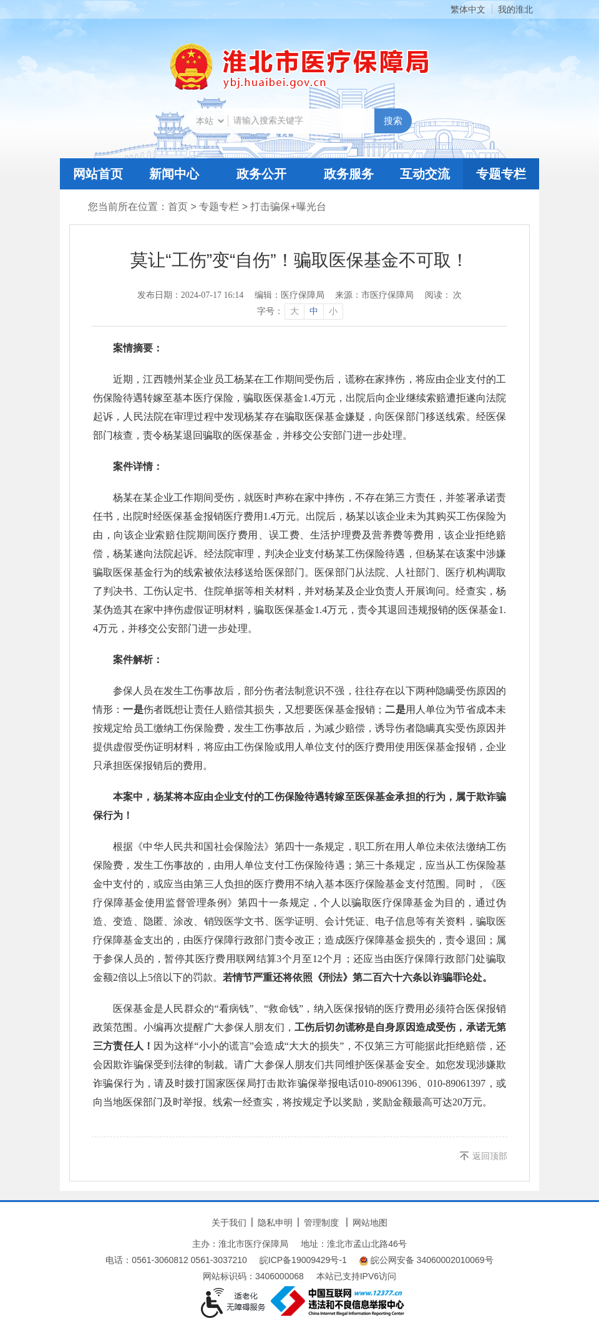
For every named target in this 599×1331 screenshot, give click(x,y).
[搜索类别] (209, 121)
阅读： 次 (443, 295)
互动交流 (425, 174)
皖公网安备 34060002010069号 (426, 1260)
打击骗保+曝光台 (288, 206)
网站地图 (370, 1223)
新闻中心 (174, 174)
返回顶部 (489, 1156)
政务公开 (261, 174)
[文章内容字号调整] (300, 311)
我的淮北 (515, 9)
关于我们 (229, 1223)
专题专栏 (501, 174)
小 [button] (333, 311)
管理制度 (321, 1223)
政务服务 (349, 174)
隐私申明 (275, 1223)
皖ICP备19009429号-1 (303, 1260)
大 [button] (294, 311)
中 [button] (313, 311)
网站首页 (98, 174)
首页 (178, 206)
